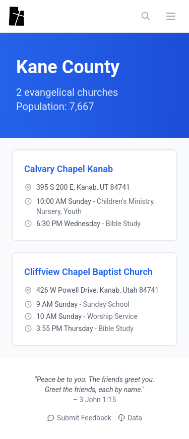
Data (129, 418)
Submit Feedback (79, 418)
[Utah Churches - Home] (16, 16)
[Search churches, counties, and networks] (146, 16)
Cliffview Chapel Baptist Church (88, 271)
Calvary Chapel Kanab (68, 168)
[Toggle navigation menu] (171, 16)
